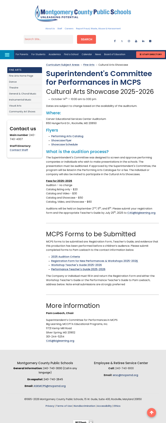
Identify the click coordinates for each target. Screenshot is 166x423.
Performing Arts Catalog (67, 134)
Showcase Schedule (64, 142)
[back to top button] (151, 412)
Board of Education (114, 52)
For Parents (22, 52)
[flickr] (150, 39)
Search (89, 38)
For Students (38, 52)
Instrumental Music (20, 97)
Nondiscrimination (84, 404)
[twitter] (122, 39)
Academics (55, 52)
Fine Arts (89, 63)
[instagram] (129, 39)
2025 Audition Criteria (65, 255)
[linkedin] (143, 39)
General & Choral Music (22, 92)
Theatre (13, 86)
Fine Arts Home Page (21, 74)
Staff (59, 29)
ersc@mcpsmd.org (125, 373)
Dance (13, 80)
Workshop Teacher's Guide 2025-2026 (76, 263)
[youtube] (136, 39)
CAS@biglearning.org (141, 210)
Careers (69, 29)
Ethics (117, 404)
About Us (50, 29)
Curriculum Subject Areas (62, 63)
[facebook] (115, 39)
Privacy (50, 404)
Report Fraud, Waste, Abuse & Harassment (98, 29)
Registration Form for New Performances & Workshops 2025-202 (94, 259)
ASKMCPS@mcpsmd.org (50, 384)
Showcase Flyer (61, 138)
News (98, 52)
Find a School (71, 52)
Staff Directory (150, 52)
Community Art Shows (22, 109)
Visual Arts (15, 103)
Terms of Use (64, 404)
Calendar (87, 52)
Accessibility (104, 404)
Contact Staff (19, 148)
